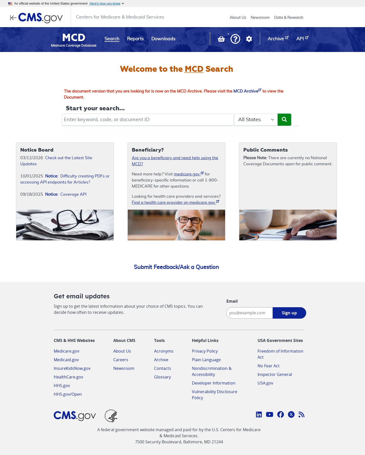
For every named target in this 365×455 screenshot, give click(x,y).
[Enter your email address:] (249, 313)
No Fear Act (269, 366)
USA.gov (265, 383)
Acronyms (163, 351)
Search (111, 39)
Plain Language (206, 359)
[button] (235, 39)
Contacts (162, 368)
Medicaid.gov (66, 359)
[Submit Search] (284, 120)
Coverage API (65, 194)
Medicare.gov (66, 351)
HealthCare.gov (68, 377)
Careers (120, 359)
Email (232, 301)
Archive (161, 359)
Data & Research (288, 18)
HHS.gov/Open (68, 394)
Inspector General (275, 374)
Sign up (289, 313)
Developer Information (213, 383)
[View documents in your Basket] (222, 40)
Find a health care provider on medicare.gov (175, 202)
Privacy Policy (205, 351)
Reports (135, 39)
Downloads (163, 39)
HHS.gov (62, 385)
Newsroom (260, 18)
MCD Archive (247, 91)
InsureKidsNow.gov (72, 368)
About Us (238, 18)
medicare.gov (189, 173)
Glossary (162, 377)
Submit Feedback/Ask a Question (176, 267)
